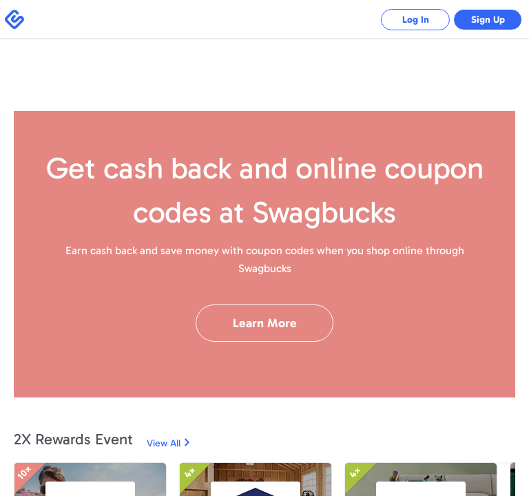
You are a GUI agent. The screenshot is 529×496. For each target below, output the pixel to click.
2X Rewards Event (73, 439)
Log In (415, 19)
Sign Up (488, 19)
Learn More (265, 323)
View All (163, 443)
